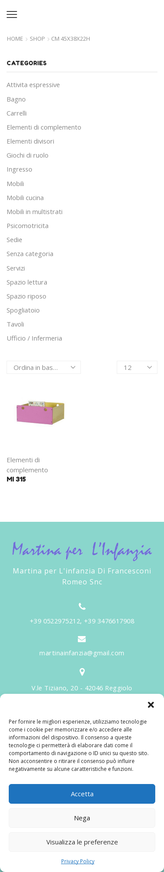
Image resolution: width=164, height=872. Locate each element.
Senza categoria (30, 253)
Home (15, 39)
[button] (151, 704)
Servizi (16, 268)
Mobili (15, 183)
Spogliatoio (23, 310)
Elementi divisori (30, 141)
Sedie (14, 239)
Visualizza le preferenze (82, 841)
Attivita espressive (33, 84)
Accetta (82, 793)
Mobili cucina (25, 197)
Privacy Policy (77, 861)
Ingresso (19, 169)
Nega (82, 817)
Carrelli (17, 113)
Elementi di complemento (44, 127)
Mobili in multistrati (35, 211)
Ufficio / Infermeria (34, 338)
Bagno (16, 99)
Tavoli (15, 324)
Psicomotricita (28, 225)
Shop (37, 39)
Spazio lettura (27, 282)
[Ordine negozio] (44, 367)
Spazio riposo (26, 296)
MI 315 (16, 479)
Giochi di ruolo (28, 155)
